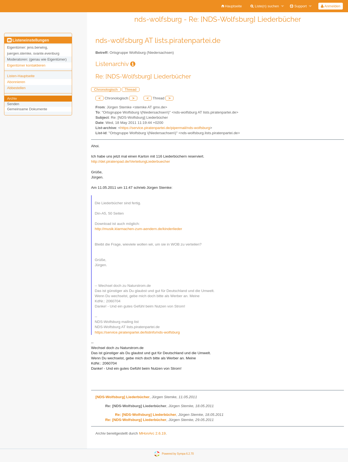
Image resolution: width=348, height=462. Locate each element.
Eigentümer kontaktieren (26, 65)
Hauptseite (232, 6)
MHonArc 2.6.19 (152, 433)
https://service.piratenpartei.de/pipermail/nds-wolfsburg (165, 128)
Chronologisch (106, 89)
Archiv (12, 98)
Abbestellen (16, 88)
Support (298, 6)
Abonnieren (16, 82)
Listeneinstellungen (28, 40)
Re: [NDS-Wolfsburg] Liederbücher (145, 415)
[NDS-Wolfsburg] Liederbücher (122, 397)
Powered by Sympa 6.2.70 (178, 453)
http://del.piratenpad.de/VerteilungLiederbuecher (130, 161)
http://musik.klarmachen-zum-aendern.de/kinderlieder (138, 229)
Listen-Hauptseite (21, 76)
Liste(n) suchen (264, 6)
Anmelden (330, 6)
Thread (130, 89)
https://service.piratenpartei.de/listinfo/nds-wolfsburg (137, 332)
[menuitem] (231, 6)
